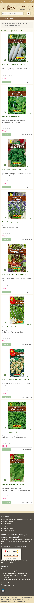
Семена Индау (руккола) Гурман (11, 116)
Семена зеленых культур (19, 23)
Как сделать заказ (8, 530)
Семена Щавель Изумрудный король (13, 484)
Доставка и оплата (8, 528)
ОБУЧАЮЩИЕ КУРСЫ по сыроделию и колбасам (17, 519)
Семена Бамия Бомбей (9, 327)
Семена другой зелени (12, 26)
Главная (5, 23)
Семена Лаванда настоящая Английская (14, 222)
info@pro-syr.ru (7, 582)
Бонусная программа (9, 526)
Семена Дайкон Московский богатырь (13, 64)
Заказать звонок (25, 9)
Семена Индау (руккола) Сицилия (12, 432)
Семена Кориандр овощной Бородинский (14, 169)
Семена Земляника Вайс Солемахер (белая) (15, 379)
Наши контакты (7, 523)
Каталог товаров (8, 521)
